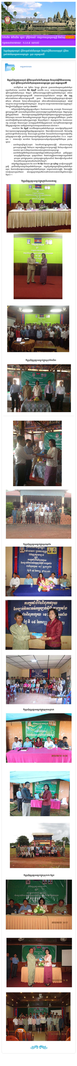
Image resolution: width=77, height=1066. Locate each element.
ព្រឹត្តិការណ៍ (31, 37)
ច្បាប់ (22, 37)
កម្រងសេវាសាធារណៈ (12, 43)
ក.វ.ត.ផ (26, 43)
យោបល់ (35, 43)
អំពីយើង (15, 37)
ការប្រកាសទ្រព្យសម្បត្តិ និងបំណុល (52, 37)
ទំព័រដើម (6, 37)
